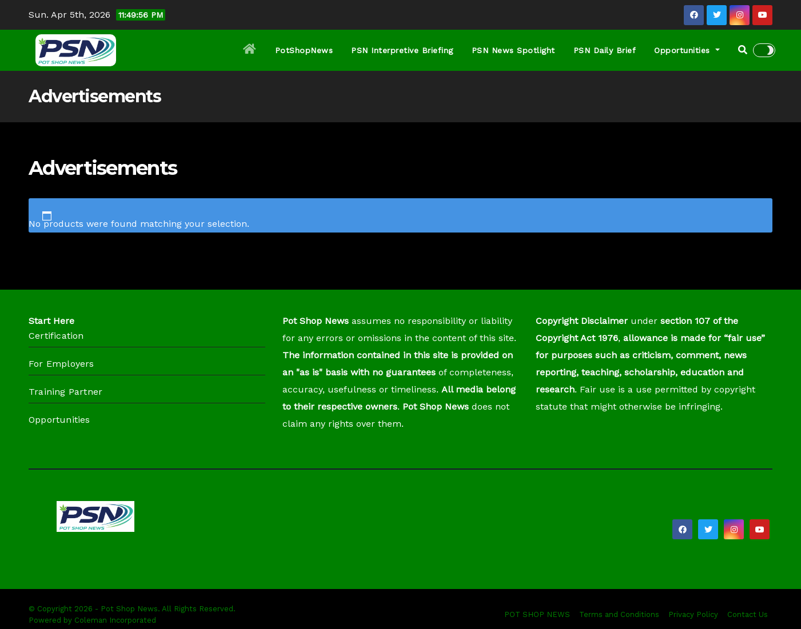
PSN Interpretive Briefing (402, 50)
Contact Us (747, 614)
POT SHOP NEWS (537, 614)
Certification (56, 335)
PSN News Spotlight (513, 50)
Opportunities (687, 50)
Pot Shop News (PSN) (155, 549)
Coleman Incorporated (115, 620)
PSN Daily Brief (604, 50)
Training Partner (65, 391)
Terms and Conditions (619, 614)
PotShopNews (304, 50)
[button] (742, 50)
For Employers (61, 363)
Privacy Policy (693, 614)
